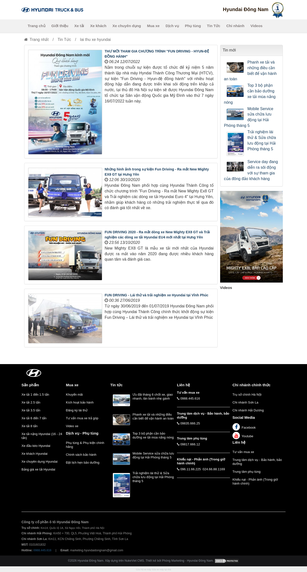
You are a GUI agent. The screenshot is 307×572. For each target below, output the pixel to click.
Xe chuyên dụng (127, 26)
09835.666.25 (190, 423)
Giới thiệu (59, 26)
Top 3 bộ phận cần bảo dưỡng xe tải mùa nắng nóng (250, 93)
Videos (256, 26)
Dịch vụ (172, 26)
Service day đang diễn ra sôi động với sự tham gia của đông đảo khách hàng (251, 170)
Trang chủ (36, 26)
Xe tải (79, 26)
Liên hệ (238, 442)
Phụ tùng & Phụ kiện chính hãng (85, 445)
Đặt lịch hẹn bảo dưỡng (82, 462)
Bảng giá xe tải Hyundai (38, 469)
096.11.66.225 (190, 469)
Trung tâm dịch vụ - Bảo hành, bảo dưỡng (257, 462)
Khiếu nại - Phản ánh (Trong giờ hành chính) (255, 481)
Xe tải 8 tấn (29, 426)
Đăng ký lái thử (77, 410)
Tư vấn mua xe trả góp (82, 418)
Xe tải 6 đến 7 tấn (33, 418)
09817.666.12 (190, 444)
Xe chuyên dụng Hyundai (39, 461)
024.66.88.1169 (214, 469)
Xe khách (98, 26)
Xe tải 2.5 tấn (30, 402)
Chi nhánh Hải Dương (248, 410)
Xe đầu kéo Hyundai (35, 446)
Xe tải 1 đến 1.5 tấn (35, 394)
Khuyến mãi (74, 394)
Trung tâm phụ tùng (246, 471)
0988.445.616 (190, 398)
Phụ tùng (193, 26)
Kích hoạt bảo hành (80, 402)
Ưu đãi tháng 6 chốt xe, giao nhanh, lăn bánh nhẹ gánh (153, 396)
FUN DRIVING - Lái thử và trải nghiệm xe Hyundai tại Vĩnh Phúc (156, 295)
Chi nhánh (235, 26)
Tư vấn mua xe (243, 452)
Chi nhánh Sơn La (245, 402)
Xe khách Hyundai (34, 453)
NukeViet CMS (134, 560)
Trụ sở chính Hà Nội (246, 394)
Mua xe (153, 26)
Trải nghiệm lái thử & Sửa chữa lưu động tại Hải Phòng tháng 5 (262, 140)
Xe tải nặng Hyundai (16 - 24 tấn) (41, 436)
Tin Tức (213, 26)
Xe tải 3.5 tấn (30, 410)
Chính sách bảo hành (81, 454)
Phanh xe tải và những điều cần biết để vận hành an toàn (250, 70)
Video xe (72, 426)
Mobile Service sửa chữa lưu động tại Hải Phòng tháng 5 (248, 117)
